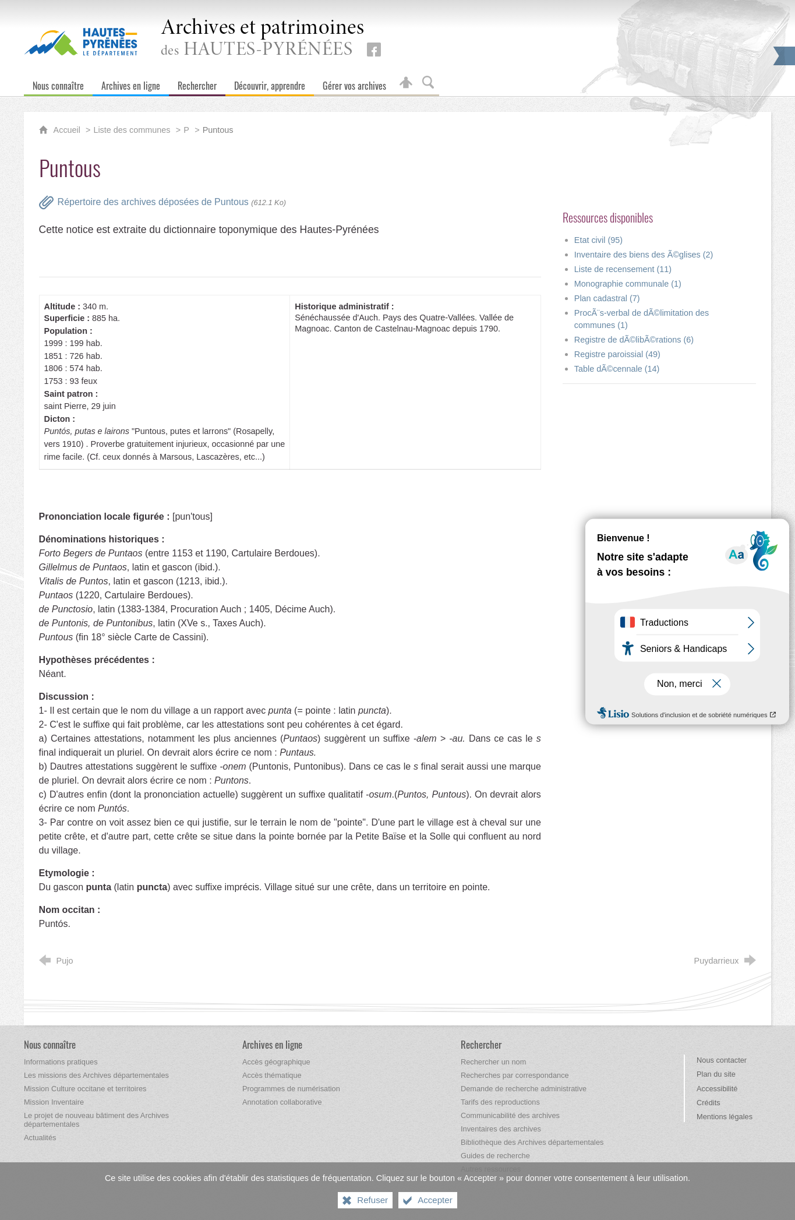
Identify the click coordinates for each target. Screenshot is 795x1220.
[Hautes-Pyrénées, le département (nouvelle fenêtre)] (80, 41)
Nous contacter (722, 1060)
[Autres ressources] (491, 1169)
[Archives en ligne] (131, 83)
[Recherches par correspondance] (515, 1075)
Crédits (708, 1102)
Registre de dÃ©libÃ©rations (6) (634, 339)
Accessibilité (717, 1088)
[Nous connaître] (58, 83)
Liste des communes (131, 130)
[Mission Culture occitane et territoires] (85, 1088)
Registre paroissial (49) (617, 354)
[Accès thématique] (272, 1075)
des (263, 38)
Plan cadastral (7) (607, 298)
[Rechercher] (197, 83)
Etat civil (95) (598, 240)
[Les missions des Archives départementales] (96, 1075)
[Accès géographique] (276, 1061)
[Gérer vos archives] (354, 83)
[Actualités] (40, 1137)
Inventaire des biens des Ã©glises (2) (643, 254)
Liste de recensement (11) (623, 269)
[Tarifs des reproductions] (500, 1102)
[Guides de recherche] (495, 1155)
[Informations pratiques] (61, 1061)
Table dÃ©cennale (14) (617, 368)
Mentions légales (724, 1116)
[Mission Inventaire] (54, 1102)
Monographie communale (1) (627, 283)
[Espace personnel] (406, 83)
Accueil (68, 130)
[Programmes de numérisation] (291, 1088)
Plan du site (716, 1074)
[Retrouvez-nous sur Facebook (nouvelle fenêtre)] (374, 50)
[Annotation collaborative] (282, 1102)
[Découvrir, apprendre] (269, 83)
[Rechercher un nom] (493, 1061)
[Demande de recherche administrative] (523, 1088)
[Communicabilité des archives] (510, 1115)
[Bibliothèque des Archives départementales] (532, 1142)
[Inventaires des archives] (501, 1128)
